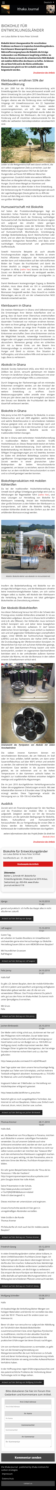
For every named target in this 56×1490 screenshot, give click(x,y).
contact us (28, 1483)
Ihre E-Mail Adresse (28, 1402)
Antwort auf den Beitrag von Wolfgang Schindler (22, 1382)
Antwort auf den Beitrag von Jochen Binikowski (21, 1112)
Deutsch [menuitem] (48, 2)
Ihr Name (28, 1413)
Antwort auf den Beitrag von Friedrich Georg (20, 1286)
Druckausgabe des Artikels (28, 864)
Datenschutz (8, 1478)
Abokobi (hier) (49, 836)
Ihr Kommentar (28, 1436)
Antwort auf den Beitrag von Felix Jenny (18, 1016)
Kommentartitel (28, 1425)
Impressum (7, 1473)
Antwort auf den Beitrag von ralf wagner (18, 961)
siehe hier (25, 269)
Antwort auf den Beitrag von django (16, 918)
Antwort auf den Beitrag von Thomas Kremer (20, 1237)
